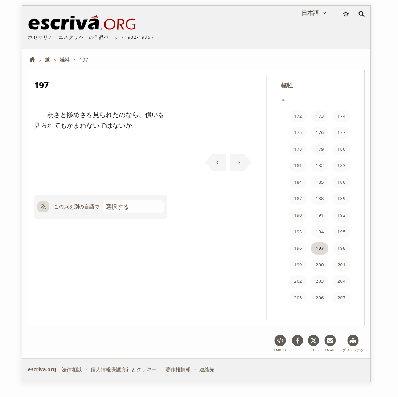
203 (320, 281)
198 (341, 248)
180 (341, 149)
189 (341, 198)
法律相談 (72, 369)
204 (341, 281)
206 (320, 297)
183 (341, 165)
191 (320, 215)
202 (298, 281)
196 (298, 248)
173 (320, 116)
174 (341, 116)
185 (320, 182)
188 (320, 198)
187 (298, 198)
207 (341, 297)
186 (341, 182)
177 (341, 132)
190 (298, 215)
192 (341, 215)
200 (320, 264)
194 (320, 231)
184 (298, 182)
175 (298, 132)
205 (298, 297)
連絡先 (206, 369)
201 (341, 264)
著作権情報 (178, 369)
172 (298, 116)
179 (320, 149)
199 (298, 264)
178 (298, 149)
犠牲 (287, 85)
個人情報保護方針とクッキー (124, 369)
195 (341, 231)
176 (320, 132)
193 (298, 231)
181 (298, 165)
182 (320, 165)
